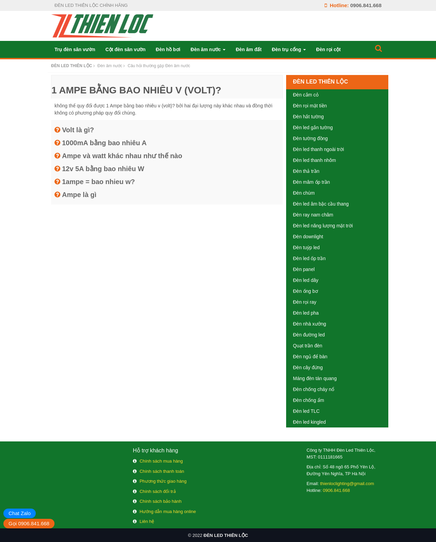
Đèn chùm (304, 193)
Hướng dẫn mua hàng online (168, 511)
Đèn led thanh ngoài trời (318, 149)
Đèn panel (304, 269)
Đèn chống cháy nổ (313, 389)
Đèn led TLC (306, 411)
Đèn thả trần (306, 171)
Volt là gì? (78, 130)
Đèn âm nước (208, 49)
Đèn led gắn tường (313, 127)
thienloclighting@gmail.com (347, 483)
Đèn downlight (308, 236)
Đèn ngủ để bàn (310, 356)
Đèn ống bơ (305, 291)
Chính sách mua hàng (161, 461)
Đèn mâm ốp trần (311, 182)
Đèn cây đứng (308, 367)
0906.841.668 (366, 5)
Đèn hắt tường (308, 116)
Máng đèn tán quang (315, 378)
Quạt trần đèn (307, 345)
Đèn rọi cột (328, 49)
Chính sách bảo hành (161, 501)
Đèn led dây (305, 280)
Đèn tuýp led (306, 247)
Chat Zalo (20, 513)
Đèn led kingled (309, 422)
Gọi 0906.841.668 (29, 523)
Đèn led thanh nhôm (314, 160)
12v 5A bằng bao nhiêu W (103, 168)
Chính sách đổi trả (158, 491)
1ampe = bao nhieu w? (98, 181)
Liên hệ (147, 521)
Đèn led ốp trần (309, 258)
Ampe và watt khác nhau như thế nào (122, 156)
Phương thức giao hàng (163, 481)
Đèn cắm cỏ (305, 94)
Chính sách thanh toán (162, 471)
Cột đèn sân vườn (125, 49)
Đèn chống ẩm (308, 400)
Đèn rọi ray (304, 302)
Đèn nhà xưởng (309, 324)
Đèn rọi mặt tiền (310, 105)
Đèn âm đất (249, 49)
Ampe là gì (79, 194)
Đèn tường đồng (310, 138)
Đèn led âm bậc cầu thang (321, 204)
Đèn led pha (306, 313)
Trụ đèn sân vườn (74, 49)
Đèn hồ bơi (168, 49)
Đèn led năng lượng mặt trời (323, 225)
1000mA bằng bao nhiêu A (104, 143)
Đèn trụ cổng (289, 49)
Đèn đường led (309, 334)
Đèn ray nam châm (313, 214)
